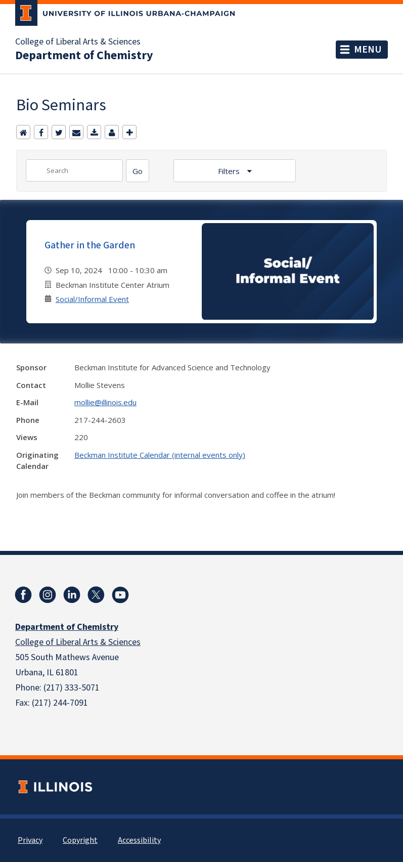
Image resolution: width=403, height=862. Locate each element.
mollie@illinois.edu (105, 402)
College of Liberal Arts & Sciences (78, 42)
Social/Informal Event (92, 299)
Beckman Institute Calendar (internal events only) (159, 455)
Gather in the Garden (89, 245)
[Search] (137, 170)
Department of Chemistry (84, 55)
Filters (230, 171)
